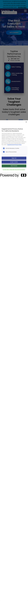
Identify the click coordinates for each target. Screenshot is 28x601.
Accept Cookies (14, 162)
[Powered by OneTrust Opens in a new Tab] (5, 174)
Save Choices (14, 165)
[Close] (26, 122)
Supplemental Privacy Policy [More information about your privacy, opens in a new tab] (14, 144)
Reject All (14, 158)
